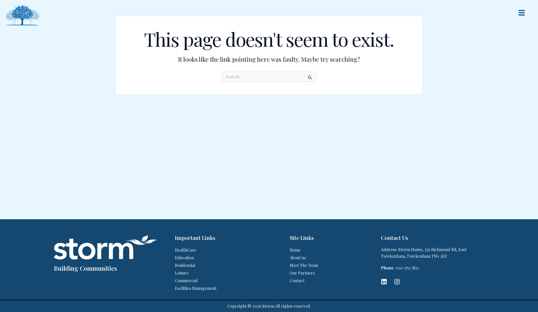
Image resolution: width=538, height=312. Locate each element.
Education (184, 257)
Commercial (186, 280)
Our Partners (302, 273)
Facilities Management (195, 288)
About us (298, 257)
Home (295, 250)
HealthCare (185, 250)
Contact (297, 280)
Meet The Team (304, 265)
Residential (185, 265)
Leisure (182, 273)
